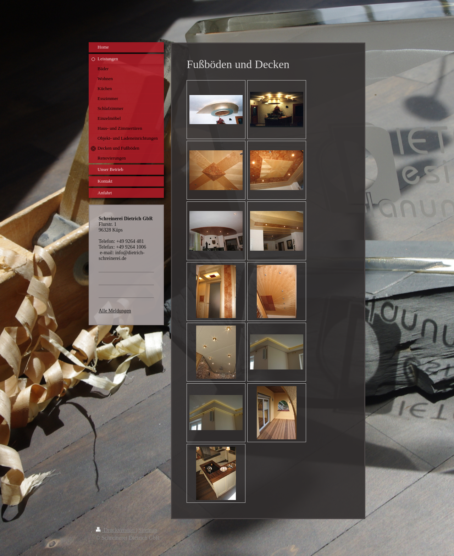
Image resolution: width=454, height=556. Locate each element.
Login (351, 530)
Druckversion (116, 530)
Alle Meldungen (115, 310)
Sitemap (147, 530)
